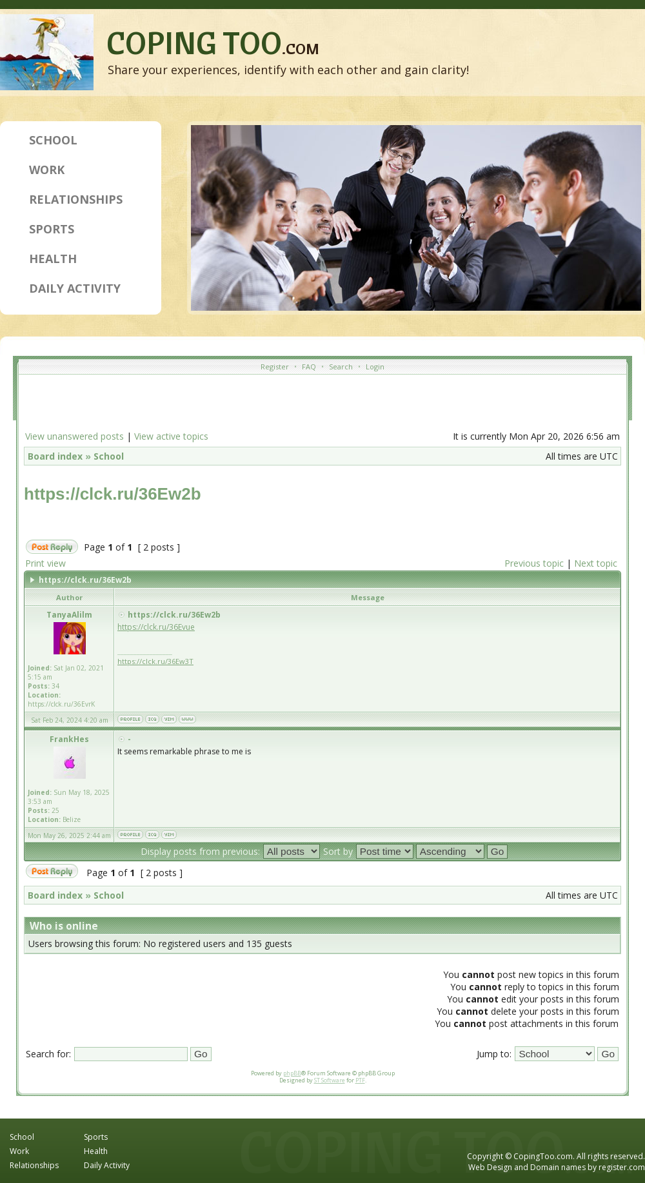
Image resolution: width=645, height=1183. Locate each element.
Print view (45, 563)
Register (275, 366)
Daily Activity (75, 288)
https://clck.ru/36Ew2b (112, 494)
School (53, 140)
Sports (51, 229)
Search (341, 366)
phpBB (292, 1073)
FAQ (309, 366)
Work (46, 169)
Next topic (595, 563)
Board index (55, 456)
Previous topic (534, 563)
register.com (622, 1167)
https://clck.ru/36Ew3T (155, 661)
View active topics (171, 436)
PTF (360, 1080)
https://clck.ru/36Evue (156, 626)
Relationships (76, 199)
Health (53, 258)
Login (375, 366)
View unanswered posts (74, 436)
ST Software (329, 1080)
